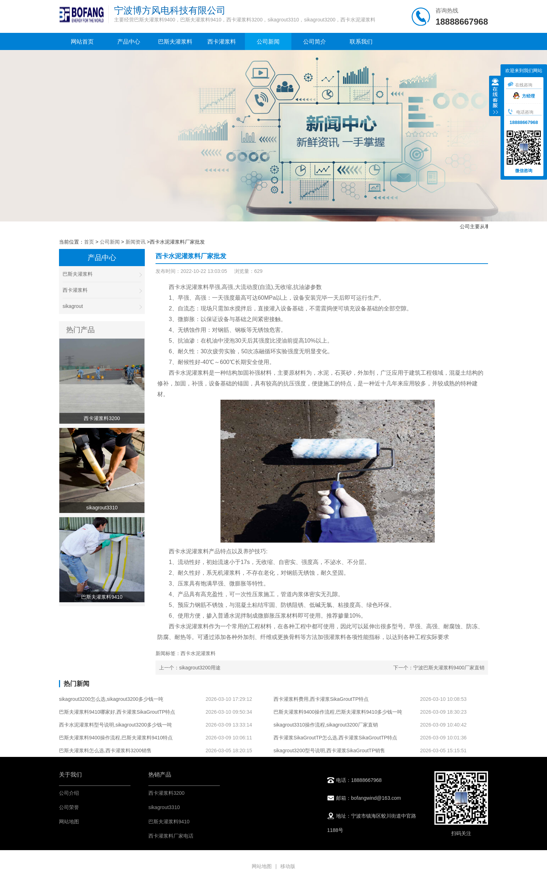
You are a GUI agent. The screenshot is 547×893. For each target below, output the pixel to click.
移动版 (287, 866)
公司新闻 (268, 42)
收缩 (495, 97)
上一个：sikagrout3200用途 (190, 667)
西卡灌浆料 (221, 42)
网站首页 (82, 42)
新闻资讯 (135, 242)
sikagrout (102, 306)
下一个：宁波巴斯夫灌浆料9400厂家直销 (438, 667)
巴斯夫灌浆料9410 (168, 821)
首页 (89, 242)
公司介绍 (69, 793)
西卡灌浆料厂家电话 (170, 836)
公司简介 (314, 42)
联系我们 (361, 42)
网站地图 (69, 821)
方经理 (524, 96)
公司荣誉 (69, 807)
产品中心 (128, 42)
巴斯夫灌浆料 (175, 42)
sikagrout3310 (164, 807)
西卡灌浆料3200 (166, 793)
